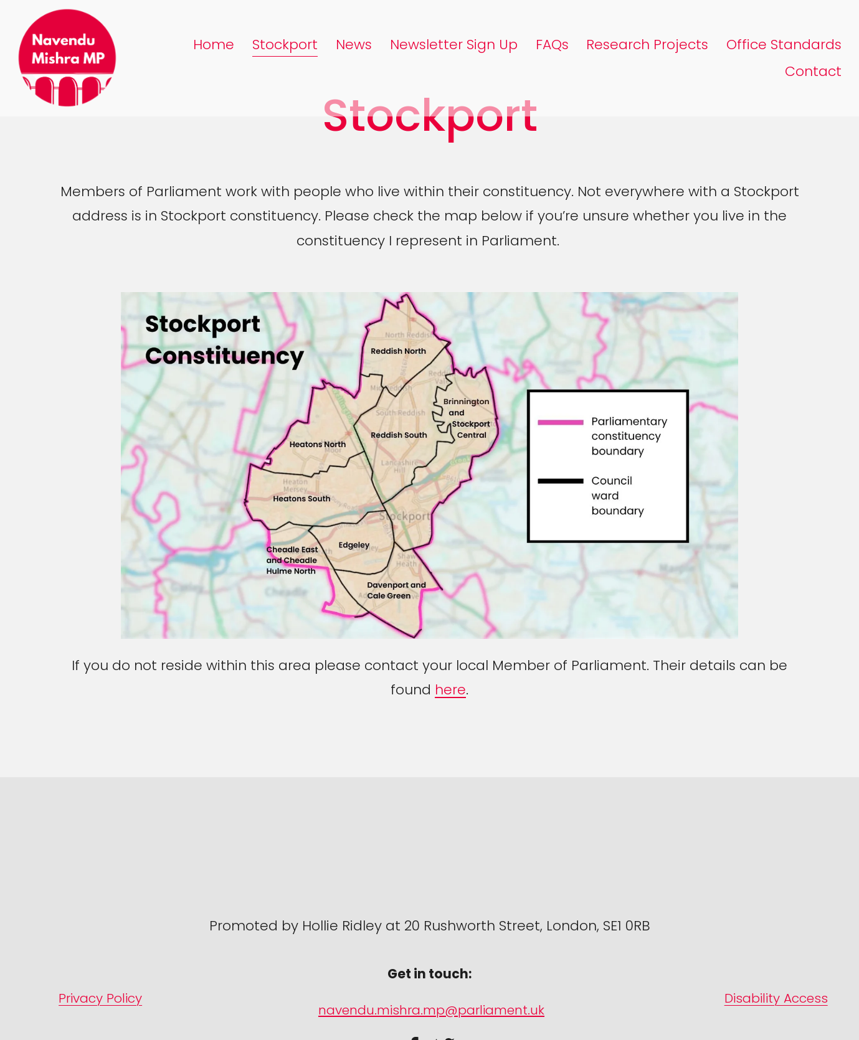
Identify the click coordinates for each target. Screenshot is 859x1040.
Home (213, 44)
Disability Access (776, 998)
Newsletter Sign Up (454, 44)
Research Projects (647, 44)
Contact (813, 71)
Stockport (285, 44)
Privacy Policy (100, 998)
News (354, 44)
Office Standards (784, 44)
